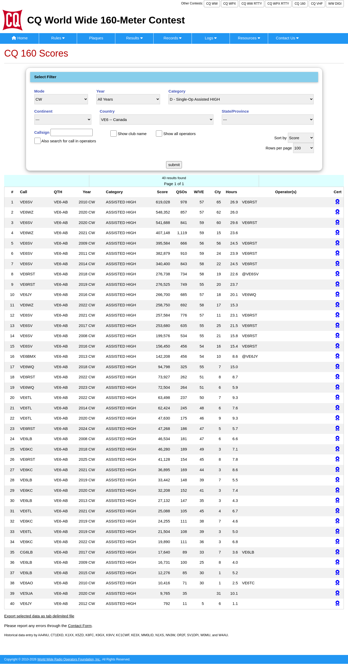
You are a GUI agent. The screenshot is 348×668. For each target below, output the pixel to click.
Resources (249, 38)
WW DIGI (334, 3)
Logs (211, 38)
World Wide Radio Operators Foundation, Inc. (69, 659)
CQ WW (212, 3)
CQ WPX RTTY (278, 3)
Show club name (132, 133)
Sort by (280, 138)
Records (172, 38)
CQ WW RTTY (252, 3)
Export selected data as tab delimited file (39, 616)
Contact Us (287, 38)
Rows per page (278, 148)
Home (20, 38)
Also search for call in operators (68, 141)
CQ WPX (229, 3)
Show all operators (179, 133)
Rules (58, 38)
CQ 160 (300, 3)
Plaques (96, 38)
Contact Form (80, 625)
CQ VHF (317, 3)
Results (134, 38)
